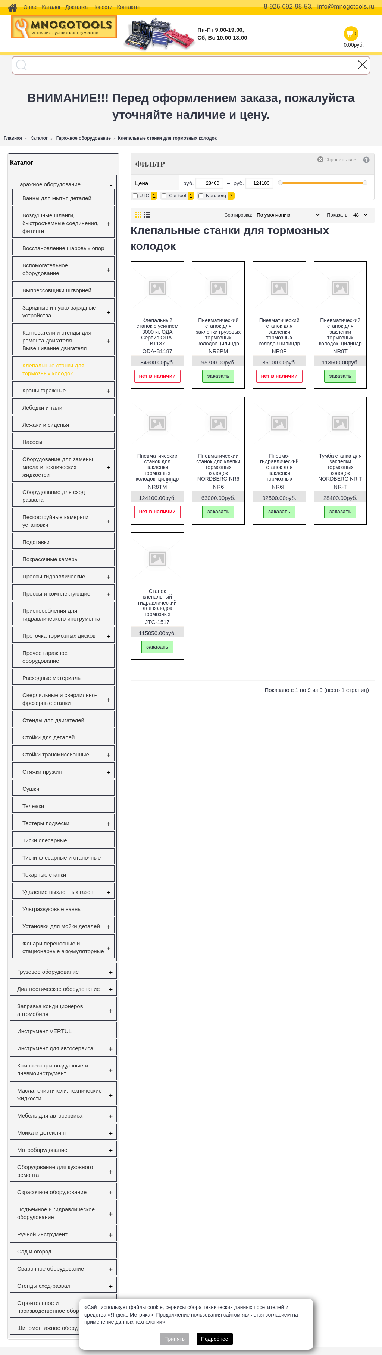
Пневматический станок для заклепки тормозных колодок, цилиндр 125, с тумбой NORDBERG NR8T (340, 337)
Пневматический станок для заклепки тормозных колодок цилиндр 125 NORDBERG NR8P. (279, 337)
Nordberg (216, 195)
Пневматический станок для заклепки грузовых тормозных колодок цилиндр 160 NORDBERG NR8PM (218, 337)
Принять (174, 1339)
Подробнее (214, 1339)
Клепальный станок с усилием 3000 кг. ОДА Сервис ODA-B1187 (157, 331)
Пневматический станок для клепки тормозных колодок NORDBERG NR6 (218, 467)
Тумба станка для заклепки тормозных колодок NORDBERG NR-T (340, 467)
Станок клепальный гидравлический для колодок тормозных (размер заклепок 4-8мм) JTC (157, 608)
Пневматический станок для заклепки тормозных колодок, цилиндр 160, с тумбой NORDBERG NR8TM (157, 476)
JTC (144, 195)
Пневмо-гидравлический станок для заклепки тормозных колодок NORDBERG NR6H (279, 473)
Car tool (177, 195)
